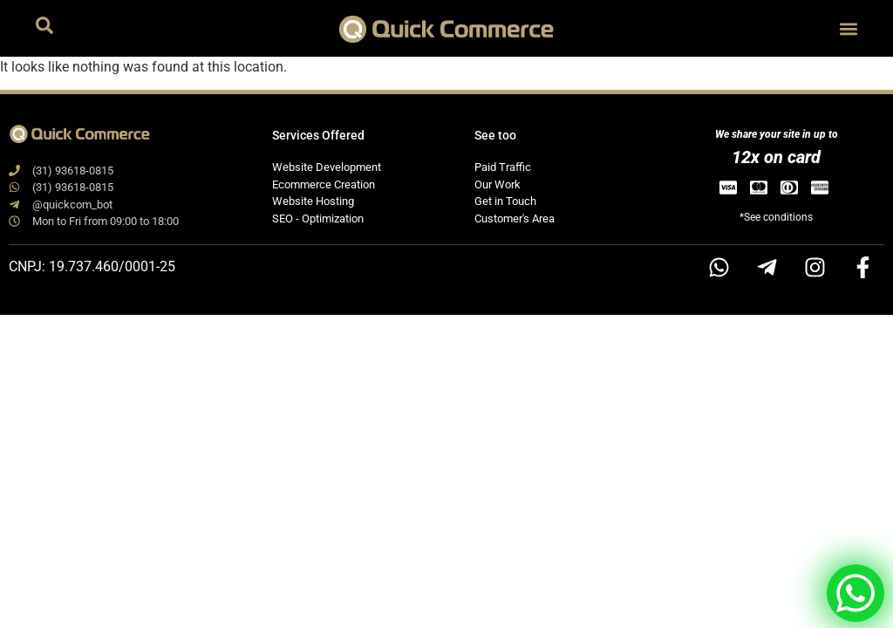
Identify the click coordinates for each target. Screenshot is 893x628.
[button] (848, 28)
